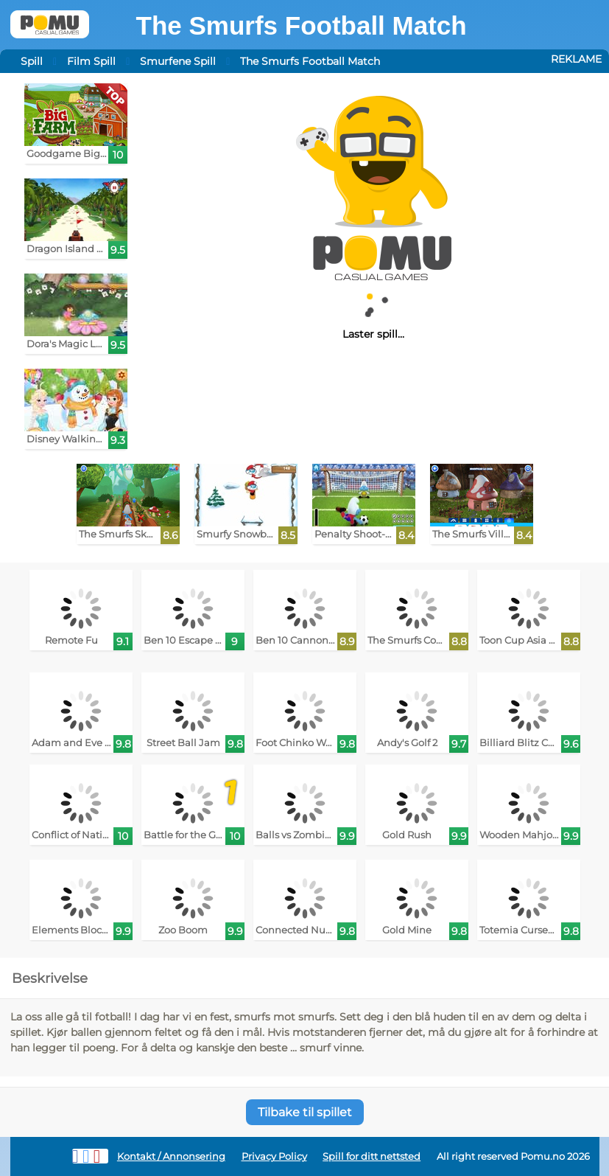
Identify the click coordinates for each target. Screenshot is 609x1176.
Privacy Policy (274, 1156)
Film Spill (91, 61)
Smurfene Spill (178, 61)
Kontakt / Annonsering (171, 1156)
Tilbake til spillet (305, 1112)
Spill (32, 61)
